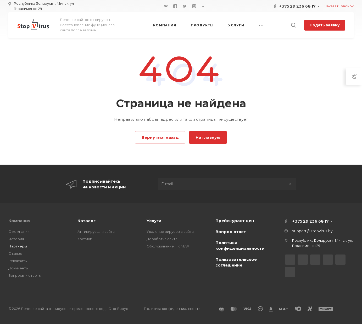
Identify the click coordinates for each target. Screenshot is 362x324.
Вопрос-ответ (230, 231)
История (16, 239)
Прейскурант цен (234, 220)
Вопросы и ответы (24, 275)
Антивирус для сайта (96, 231)
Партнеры (17, 246)
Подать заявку (325, 25)
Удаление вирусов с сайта (170, 231)
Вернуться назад (160, 137)
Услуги (154, 220)
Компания (19, 220)
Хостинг (84, 239)
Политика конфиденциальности (172, 308)
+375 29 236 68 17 (297, 6)
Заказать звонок (339, 6)
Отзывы (15, 253)
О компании (19, 231)
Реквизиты (17, 261)
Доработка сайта (162, 239)
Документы (18, 268)
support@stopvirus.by (312, 231)
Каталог (86, 220)
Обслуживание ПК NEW (168, 246)
